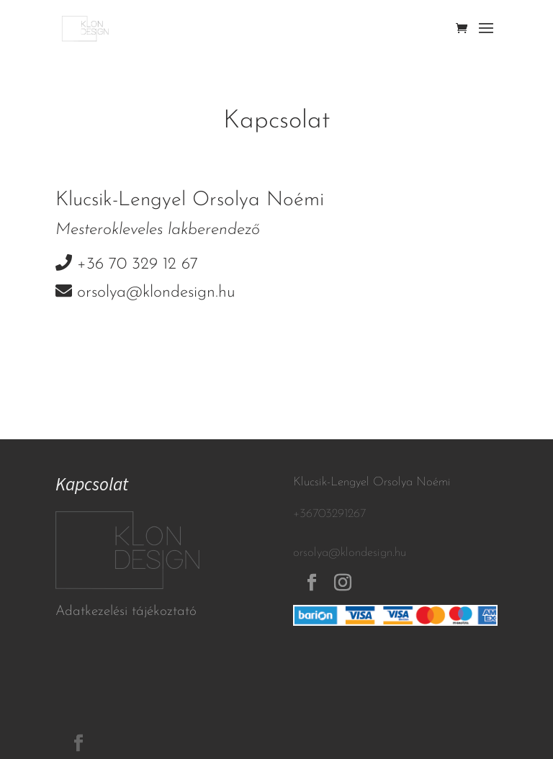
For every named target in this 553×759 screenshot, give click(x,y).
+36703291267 (329, 514)
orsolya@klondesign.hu (156, 292)
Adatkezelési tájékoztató (126, 612)
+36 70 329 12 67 (137, 264)
